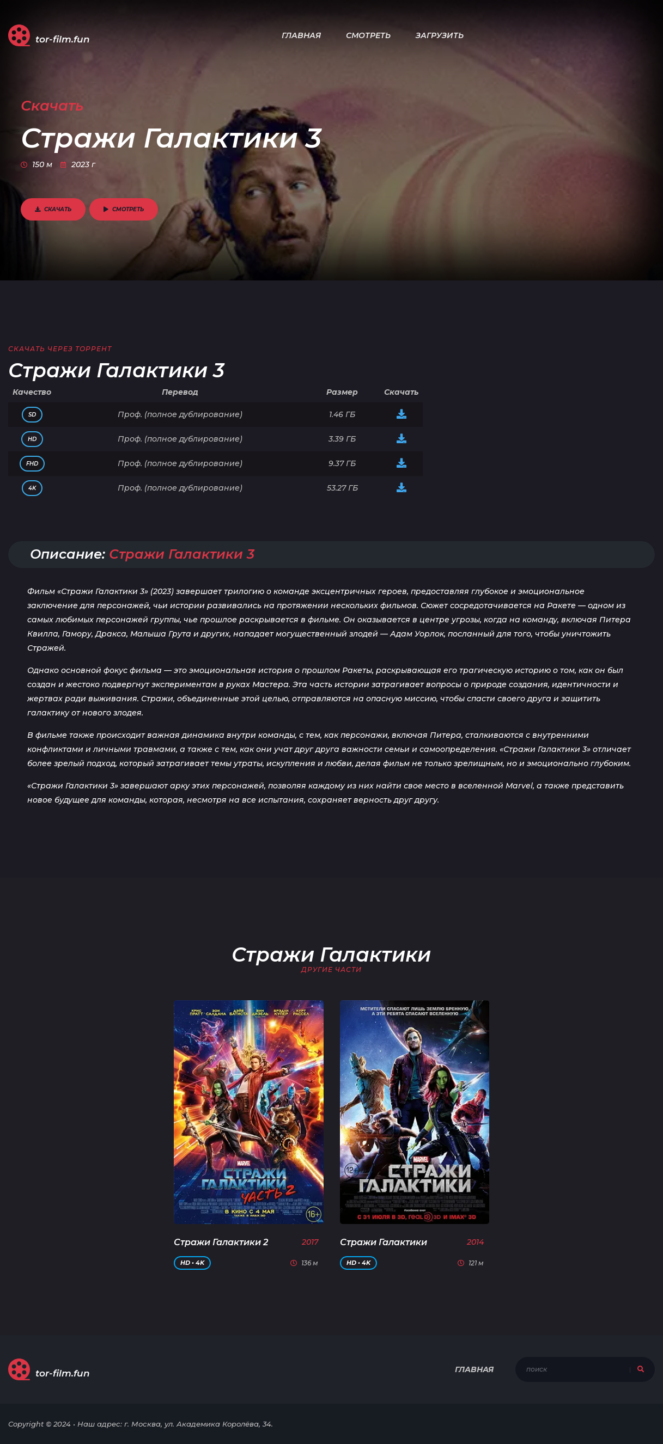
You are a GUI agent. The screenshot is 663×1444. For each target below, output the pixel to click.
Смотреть (368, 35)
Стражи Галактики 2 (221, 1242)
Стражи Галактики (383, 1242)
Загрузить (440, 35)
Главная (301, 35)
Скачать (53, 209)
